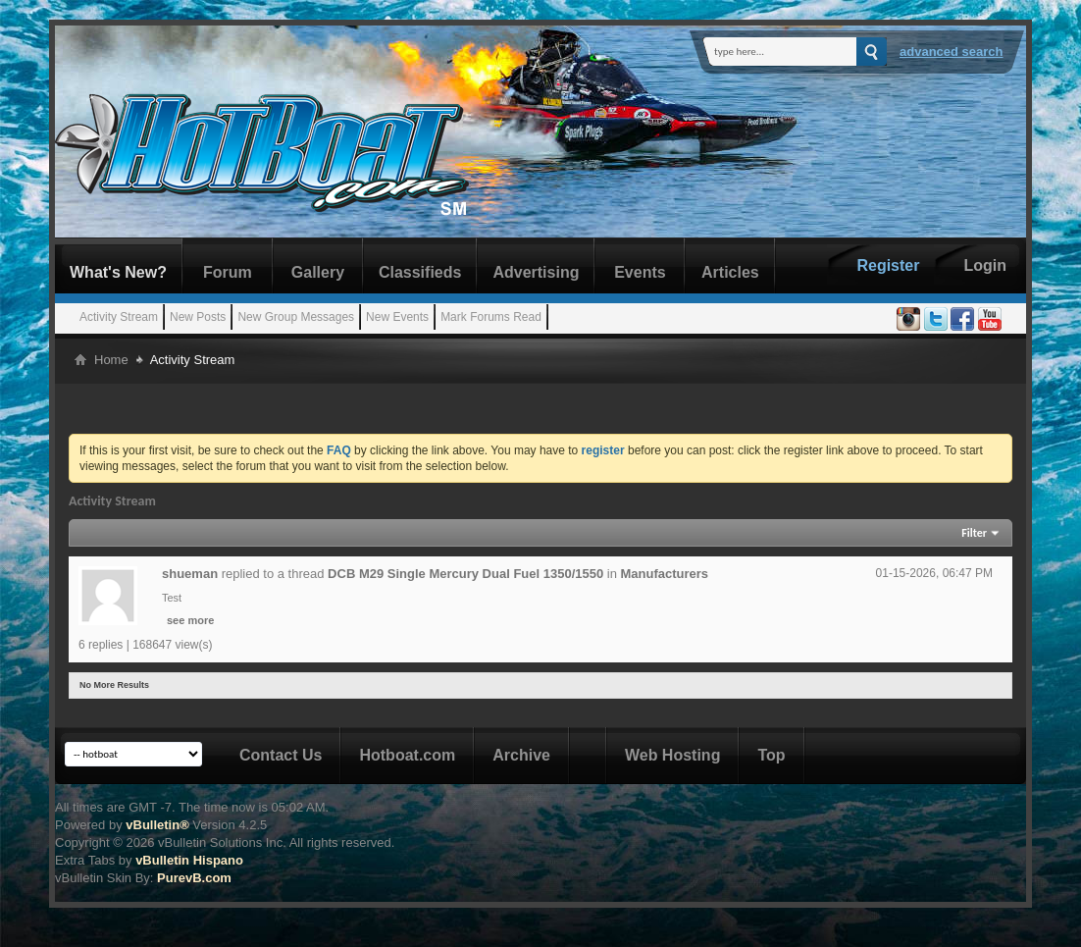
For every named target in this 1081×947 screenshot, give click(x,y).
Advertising (535, 272)
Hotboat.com (407, 755)
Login (984, 265)
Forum (227, 272)
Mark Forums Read (490, 317)
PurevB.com (194, 877)
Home (111, 359)
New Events (397, 317)
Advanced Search (952, 51)
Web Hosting (672, 755)
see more (190, 620)
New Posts (198, 317)
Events (639, 272)
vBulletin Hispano (189, 860)
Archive (521, 755)
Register (887, 265)
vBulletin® (157, 824)
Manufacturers (665, 573)
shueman (190, 573)
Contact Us (280, 755)
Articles (730, 272)
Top (771, 755)
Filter (974, 533)
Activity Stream (118, 317)
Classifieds (420, 272)
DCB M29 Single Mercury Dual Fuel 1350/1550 (465, 573)
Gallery (317, 272)
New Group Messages (295, 317)
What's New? (118, 272)
